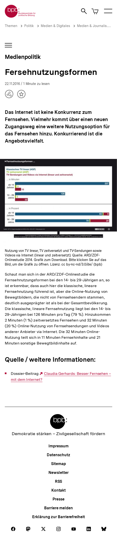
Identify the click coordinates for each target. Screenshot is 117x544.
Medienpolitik (23, 56)
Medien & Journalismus (95, 26)
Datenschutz (58, 455)
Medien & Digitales (55, 26)
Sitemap (58, 463)
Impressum (58, 446)
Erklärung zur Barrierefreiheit (58, 517)
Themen (11, 26)
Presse (58, 499)
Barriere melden (58, 508)
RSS (58, 481)
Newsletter (58, 472)
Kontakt (58, 490)
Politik (29, 26)
